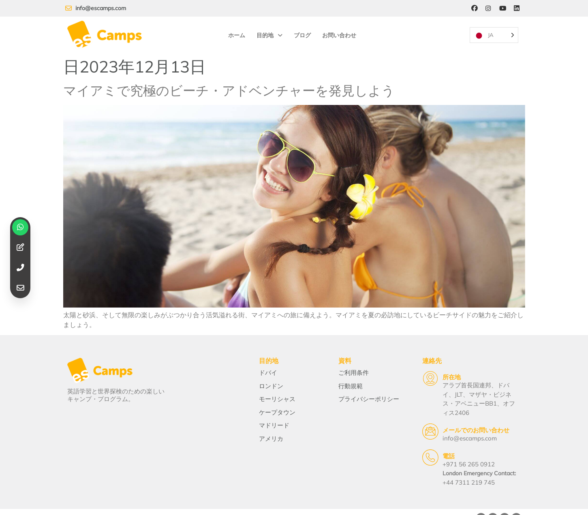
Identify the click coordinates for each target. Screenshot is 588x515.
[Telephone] (416, 444)
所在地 (437, 373)
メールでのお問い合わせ (461, 417)
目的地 (269, 33)
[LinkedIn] (516, 8)
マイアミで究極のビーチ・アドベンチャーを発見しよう (229, 85)
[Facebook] (472, 8)
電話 (434, 443)
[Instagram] (487, 8)
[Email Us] (416, 419)
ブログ (301, 32)
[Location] (416, 375)
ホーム (236, 32)
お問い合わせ (339, 32)
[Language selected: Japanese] (493, 33)
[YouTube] (502, 8)
